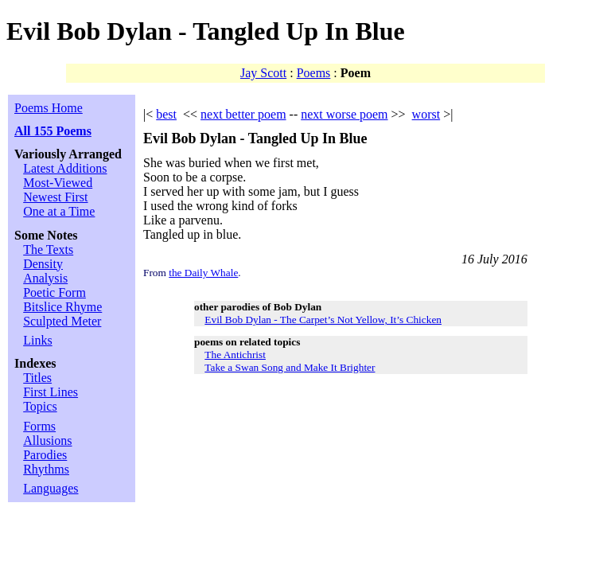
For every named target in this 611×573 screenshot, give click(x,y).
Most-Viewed (57, 182)
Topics (39, 406)
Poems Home (48, 108)
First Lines (50, 392)
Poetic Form (54, 292)
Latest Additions (65, 168)
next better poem (243, 114)
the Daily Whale (203, 273)
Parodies (45, 455)
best (166, 114)
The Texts (48, 249)
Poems (314, 73)
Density (43, 264)
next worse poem (344, 114)
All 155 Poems (52, 131)
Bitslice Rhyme (62, 307)
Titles (37, 377)
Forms (39, 426)
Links (37, 340)
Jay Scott (263, 73)
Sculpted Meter (62, 321)
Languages (50, 488)
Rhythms (46, 469)
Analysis (45, 278)
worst (426, 114)
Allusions (47, 440)
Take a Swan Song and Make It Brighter (289, 367)
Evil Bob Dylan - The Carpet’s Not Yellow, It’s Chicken (323, 319)
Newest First (55, 197)
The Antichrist (235, 355)
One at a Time (59, 211)
